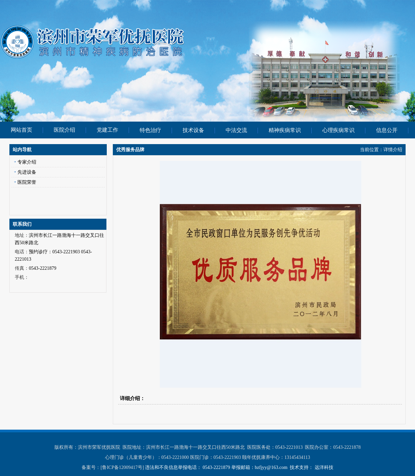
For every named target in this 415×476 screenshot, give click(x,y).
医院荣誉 (26, 182)
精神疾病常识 (285, 130)
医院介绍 (64, 130)
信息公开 (387, 130)
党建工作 (107, 130)
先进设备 (26, 172)
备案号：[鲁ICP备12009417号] (113, 467)
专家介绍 (26, 162)
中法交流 (236, 130)
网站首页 (21, 130)
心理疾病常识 (338, 130)
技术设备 (193, 130)
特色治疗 (150, 130)
